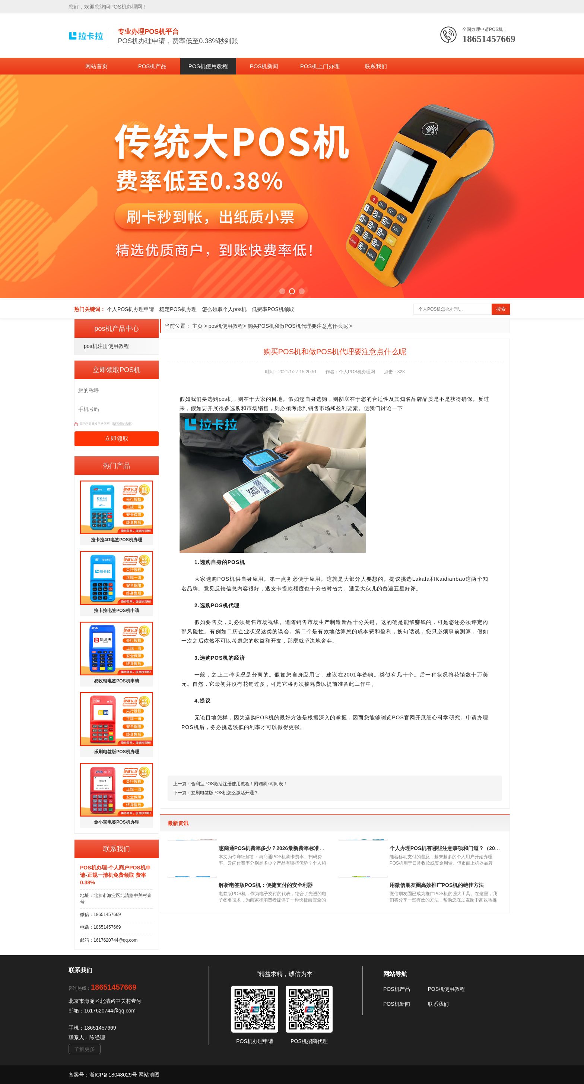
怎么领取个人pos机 (224, 309)
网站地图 (149, 1075)
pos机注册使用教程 (106, 346)
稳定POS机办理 (178, 309)
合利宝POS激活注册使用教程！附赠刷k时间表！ (239, 783)
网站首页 (96, 66)
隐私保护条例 (122, 423)
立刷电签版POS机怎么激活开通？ (224, 792)
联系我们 (376, 66)
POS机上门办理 (320, 66)
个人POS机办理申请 (131, 309)
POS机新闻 (264, 66)
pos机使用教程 (226, 326)
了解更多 (84, 1049)
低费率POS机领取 (273, 309)
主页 (197, 326)
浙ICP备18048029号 (114, 1075)
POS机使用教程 (208, 66)
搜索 (501, 309)
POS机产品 (152, 66)
